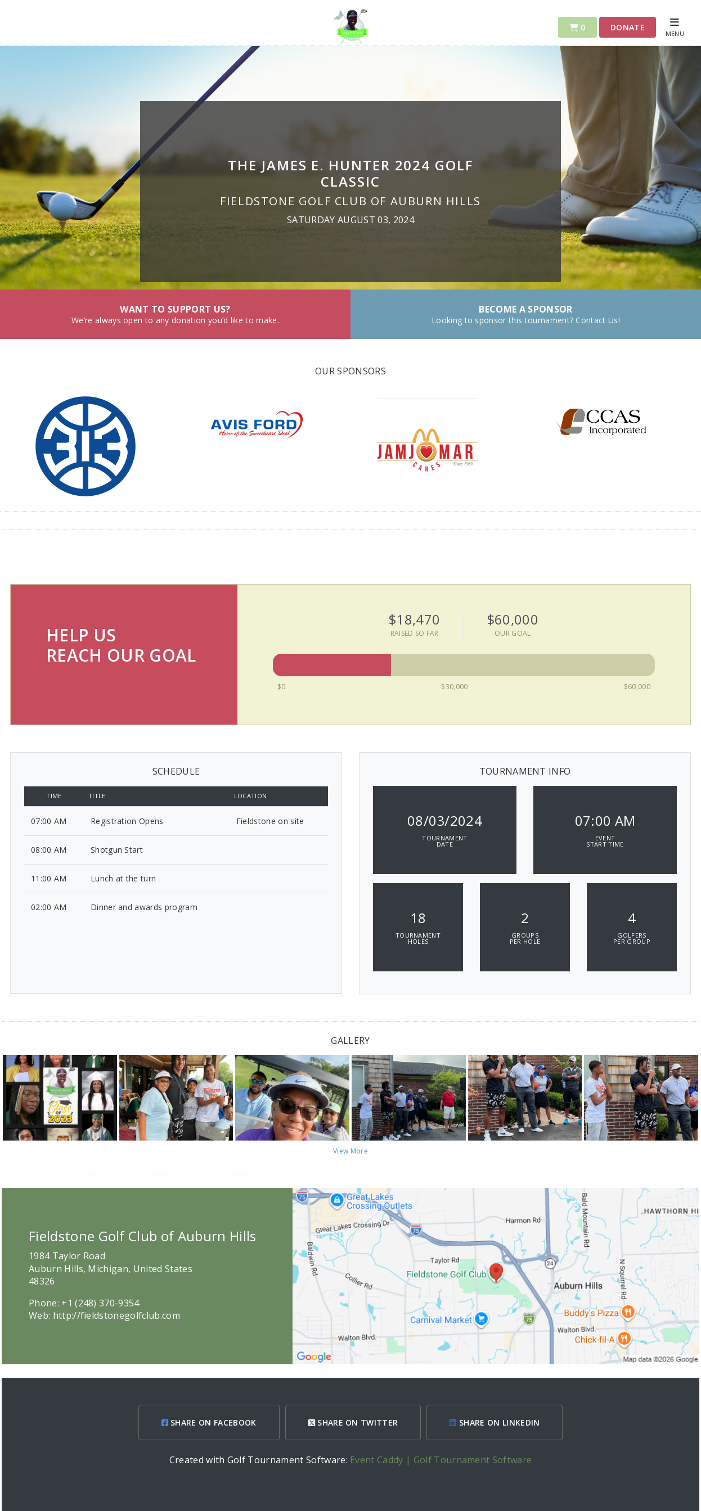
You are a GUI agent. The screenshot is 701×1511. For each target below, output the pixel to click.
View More (350, 1151)
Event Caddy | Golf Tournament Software (441, 1460)
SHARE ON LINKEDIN (495, 1422)
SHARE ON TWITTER (353, 1422)
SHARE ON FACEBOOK (209, 1422)
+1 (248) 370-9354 (100, 1303)
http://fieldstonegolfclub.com (116, 1315)
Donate (627, 27)
